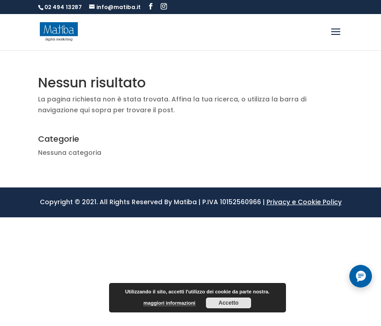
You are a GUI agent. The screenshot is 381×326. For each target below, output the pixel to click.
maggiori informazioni (169, 303)
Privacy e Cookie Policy (304, 201)
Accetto (228, 303)
